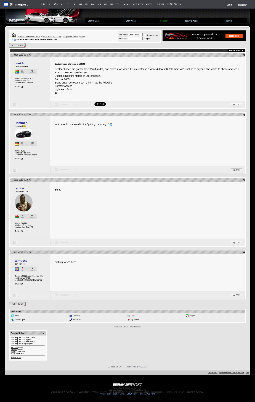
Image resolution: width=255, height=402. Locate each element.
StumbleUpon (19, 320)
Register (242, 5)
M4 (93, 4)
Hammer (21, 123)
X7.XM (160, 4)
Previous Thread (121, 327)
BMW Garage (94, 21)
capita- (19, 188)
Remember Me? (152, 35)
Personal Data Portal (147, 394)
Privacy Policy (105, 394)
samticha (21, 261)
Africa (82, 37)
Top (247, 373)
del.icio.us (77, 320)
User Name (123, 35)
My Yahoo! (135, 320)
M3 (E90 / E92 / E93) (51, 37)
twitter (16, 316)
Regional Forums (70, 37)
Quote (236, 105)
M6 (105, 4)
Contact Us (212, 373)
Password (122, 39)
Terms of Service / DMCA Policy (124, 394)
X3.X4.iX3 (137, 4)
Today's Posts (191, 21)
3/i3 (43, 4)
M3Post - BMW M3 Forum (28, 37)
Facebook (77, 316)
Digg (133, 316)
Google (192, 316)
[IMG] (13, 352)
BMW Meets (131, 21)
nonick (19, 63)
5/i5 (56, 4)
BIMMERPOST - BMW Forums (231, 373)
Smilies (14, 350)
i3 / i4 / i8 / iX (174, 4)
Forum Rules (16, 358)
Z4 (117, 4)
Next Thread (135, 327)
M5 (99, 4)
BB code (14, 348)
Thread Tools (235, 50)
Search (228, 21)
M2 (80, 4)
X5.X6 (149, 4)
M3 (86, 4)
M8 (111, 4)
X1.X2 (127, 4)
